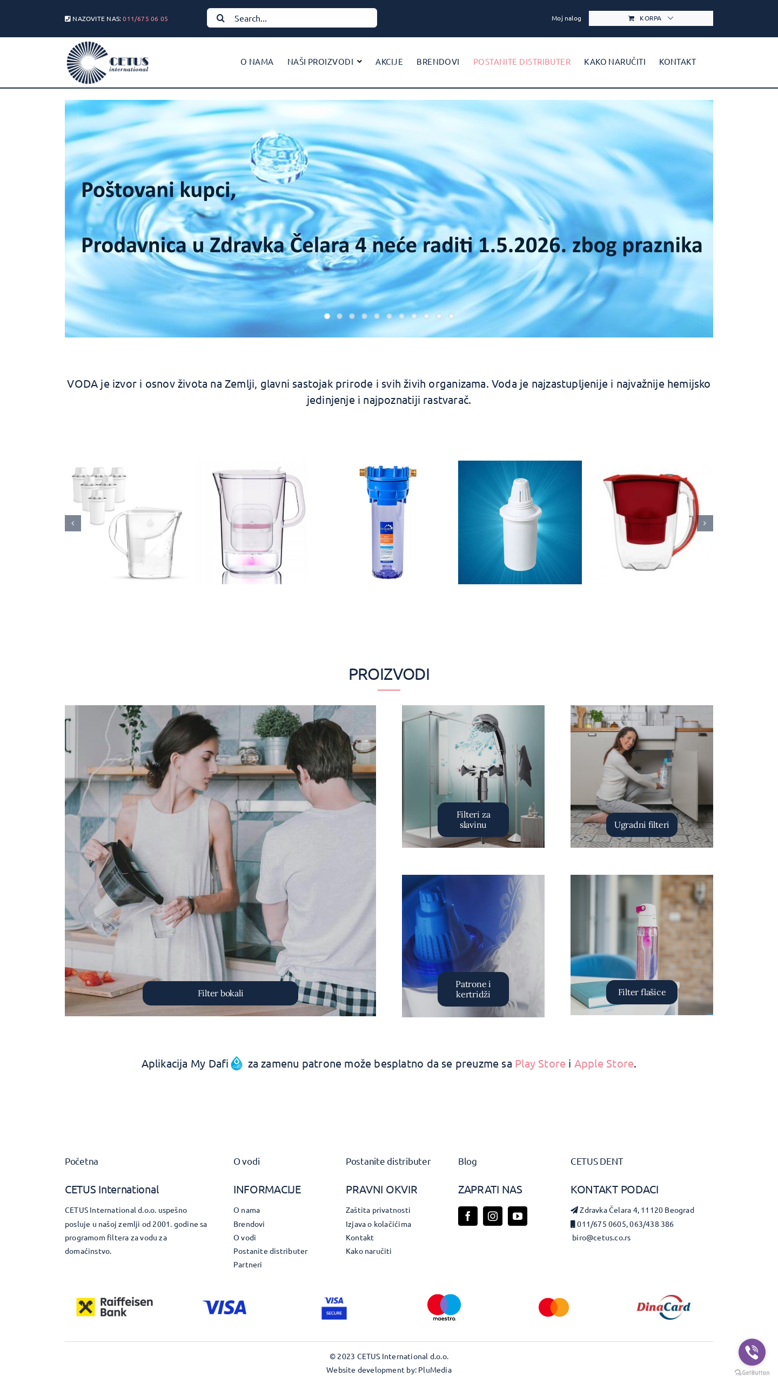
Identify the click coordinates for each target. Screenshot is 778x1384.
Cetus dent (597, 1160)
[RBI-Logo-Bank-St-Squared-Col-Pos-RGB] (114, 1294)
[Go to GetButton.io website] (752, 1372)
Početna (81, 1160)
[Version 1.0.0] (642, 776)
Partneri (248, 1264)
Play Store (540, 1063)
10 (439, 316)
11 (451, 316)
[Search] (220, 17)
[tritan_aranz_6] (642, 945)
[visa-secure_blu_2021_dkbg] (334, 1297)
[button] (73, 523)
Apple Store (604, 1063)
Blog (467, 1160)
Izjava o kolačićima (378, 1223)
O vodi (246, 1160)
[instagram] (492, 1216)
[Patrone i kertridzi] (473, 946)
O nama (246, 1209)
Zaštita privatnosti (378, 1209)
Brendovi (249, 1223)
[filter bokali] (220, 860)
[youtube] (517, 1216)
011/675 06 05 (145, 18)
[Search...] (292, 18)
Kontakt (360, 1237)
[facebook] (468, 1216)
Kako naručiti (369, 1250)
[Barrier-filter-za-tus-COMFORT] (473, 776)
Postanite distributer (388, 1160)
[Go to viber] (752, 1352)
